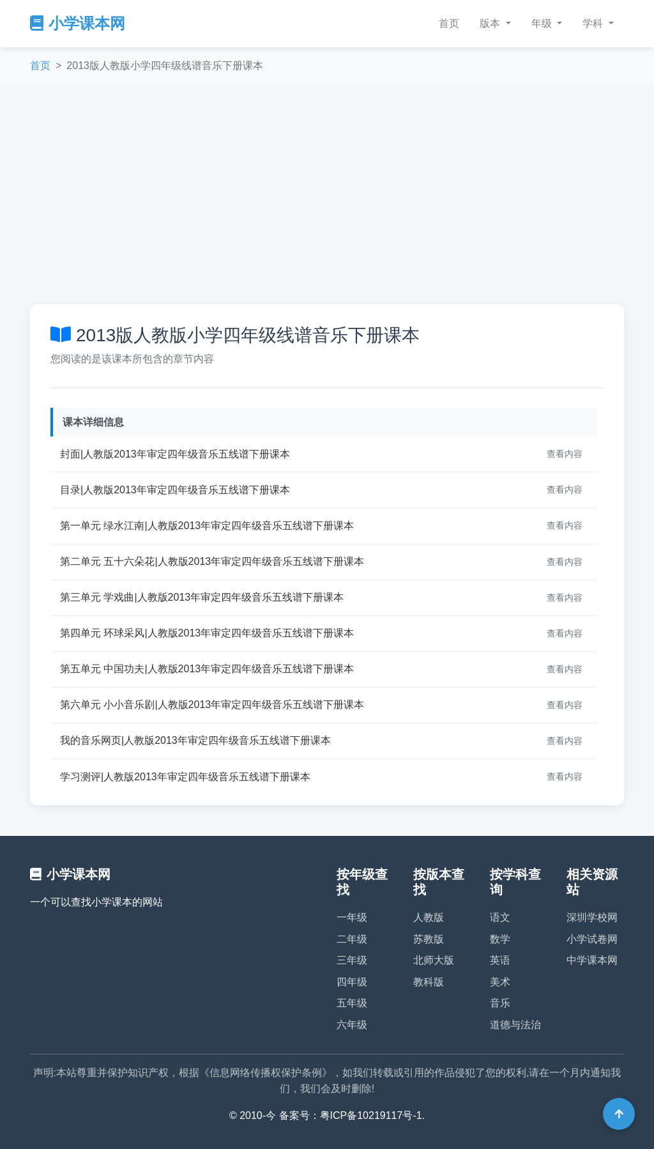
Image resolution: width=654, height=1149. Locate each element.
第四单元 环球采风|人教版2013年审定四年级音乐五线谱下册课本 (207, 633)
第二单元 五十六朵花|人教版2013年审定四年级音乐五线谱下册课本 (212, 561)
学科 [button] (593, 23)
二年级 (352, 939)
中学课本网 (592, 960)
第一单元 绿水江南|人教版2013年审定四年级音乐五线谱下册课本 (207, 525)
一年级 (352, 917)
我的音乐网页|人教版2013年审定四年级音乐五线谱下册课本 (195, 740)
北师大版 (433, 960)
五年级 (352, 1003)
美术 (500, 981)
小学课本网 (77, 23)
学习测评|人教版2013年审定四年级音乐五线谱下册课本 (185, 776)
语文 (500, 917)
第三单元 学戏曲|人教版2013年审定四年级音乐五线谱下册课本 (202, 597)
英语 (500, 960)
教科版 (428, 981)
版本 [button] (491, 23)
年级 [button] (542, 23)
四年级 (352, 981)
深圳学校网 (592, 917)
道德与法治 (515, 1024)
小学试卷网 (592, 939)
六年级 (352, 1024)
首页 (449, 23)
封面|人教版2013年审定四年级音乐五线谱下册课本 (175, 454)
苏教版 (428, 939)
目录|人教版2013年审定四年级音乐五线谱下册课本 (175, 489)
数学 (500, 939)
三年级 (352, 960)
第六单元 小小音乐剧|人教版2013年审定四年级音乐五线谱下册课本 (212, 704)
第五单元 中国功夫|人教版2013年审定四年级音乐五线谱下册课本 (207, 668)
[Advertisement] (327, 194)
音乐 (500, 1003)
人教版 (428, 917)
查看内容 (564, 454)
